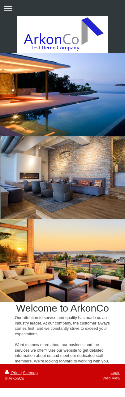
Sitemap (30, 372)
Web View (111, 378)
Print (13, 372)
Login (115, 372)
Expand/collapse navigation (62, 8)
